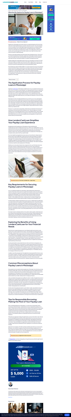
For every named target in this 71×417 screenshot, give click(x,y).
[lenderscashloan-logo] (10, 1)
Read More (10, 397)
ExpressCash (12, 339)
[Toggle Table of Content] (17, 79)
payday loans (15, 88)
